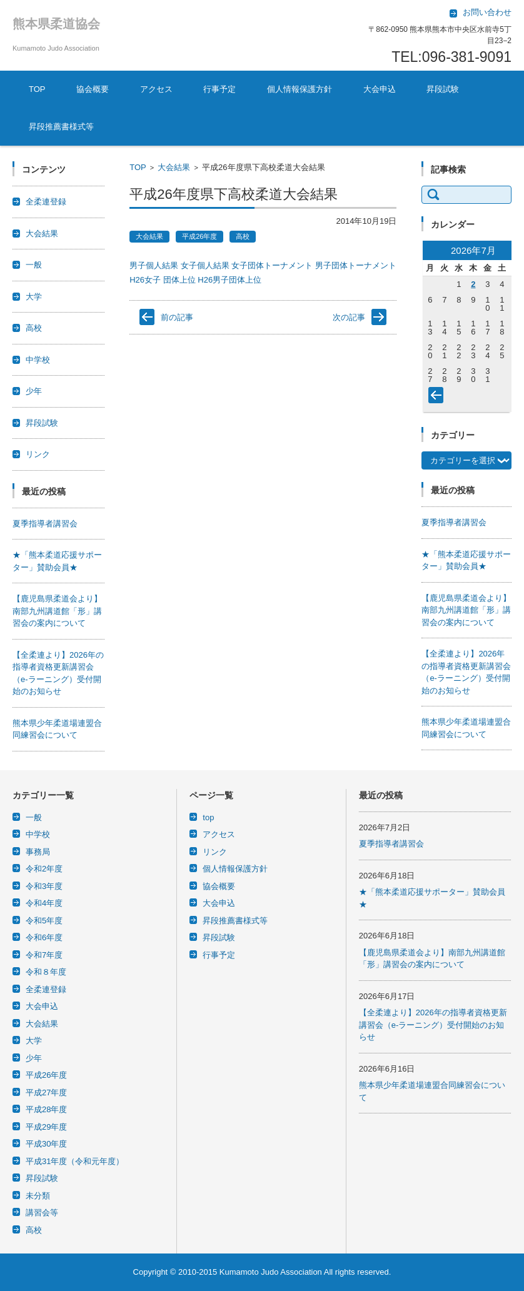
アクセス (156, 89)
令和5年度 (44, 920)
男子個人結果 (153, 265)
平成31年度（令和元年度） (75, 1161)
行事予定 (219, 89)
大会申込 (379, 89)
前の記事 (177, 317)
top (208, 817)
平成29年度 (46, 1127)
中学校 (38, 359)
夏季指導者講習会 (45, 523)
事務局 (38, 851)
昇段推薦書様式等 (61, 126)
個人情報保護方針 (299, 89)
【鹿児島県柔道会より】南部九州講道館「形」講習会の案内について (57, 611)
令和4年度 (44, 903)
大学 (34, 296)
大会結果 (174, 167)
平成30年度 (46, 1143)
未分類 (38, 1195)
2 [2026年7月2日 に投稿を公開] (473, 284)
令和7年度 (44, 955)
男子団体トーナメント (355, 265)
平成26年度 (199, 236)
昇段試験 (442, 89)
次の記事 (349, 317)
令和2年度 (44, 868)
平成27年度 (46, 1092)
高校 (242, 236)
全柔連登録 (46, 201)
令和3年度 (44, 886)
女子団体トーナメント (272, 265)
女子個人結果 (205, 265)
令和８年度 (46, 972)
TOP (37, 89)
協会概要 (92, 89)
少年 (34, 391)
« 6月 (438, 397)
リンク (38, 454)
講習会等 (42, 1212)
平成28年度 (46, 1109)
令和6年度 (44, 937)
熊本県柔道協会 (56, 24)
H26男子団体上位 (229, 279)
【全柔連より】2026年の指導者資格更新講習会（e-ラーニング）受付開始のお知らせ (433, 1025)
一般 (34, 264)
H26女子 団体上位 (162, 279)
